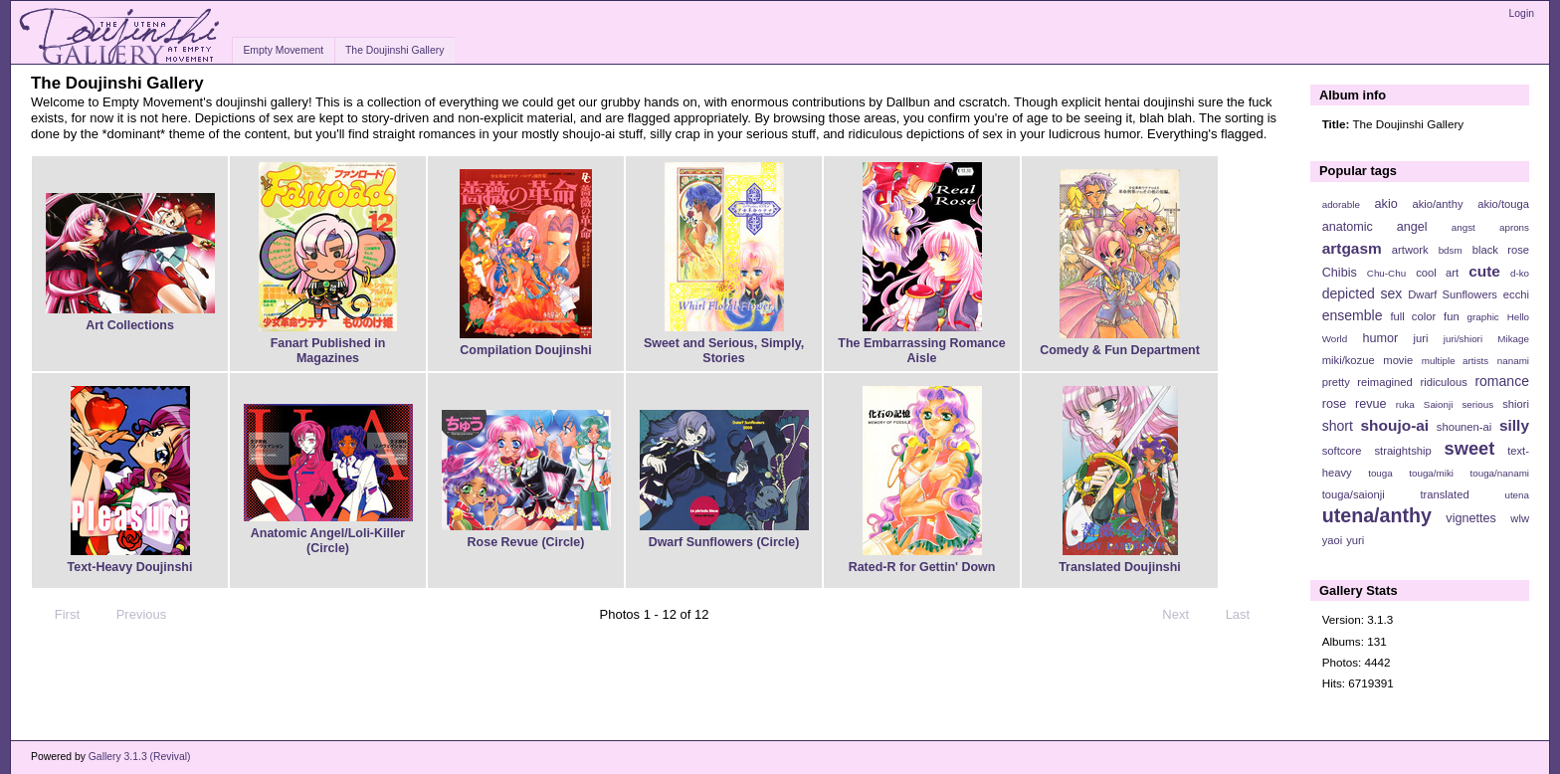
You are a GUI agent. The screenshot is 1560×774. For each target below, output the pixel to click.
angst (1463, 227)
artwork (1410, 250)
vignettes (1471, 518)
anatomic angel (1375, 227)
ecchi (1516, 294)
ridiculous (1443, 382)
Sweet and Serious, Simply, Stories (724, 350)
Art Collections (130, 325)
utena (1516, 494)
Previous (132, 615)
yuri (1355, 540)
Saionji (1438, 404)
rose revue (1354, 404)
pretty (1336, 382)
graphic (1483, 316)
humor (1380, 338)
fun (1452, 316)
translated (1444, 494)
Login (1521, 13)
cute (1484, 271)
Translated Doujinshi (1120, 567)
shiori (1515, 404)
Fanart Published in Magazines (328, 350)
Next (1184, 615)
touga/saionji (1353, 494)
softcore (1342, 451)
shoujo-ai (1395, 425)
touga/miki (1431, 473)
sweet (1470, 448)
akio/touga (1503, 204)
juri (1421, 338)
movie (1398, 360)
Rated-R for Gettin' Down (922, 567)
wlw (1519, 518)
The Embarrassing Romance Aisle (921, 350)
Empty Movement (283, 50)
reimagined (1385, 382)
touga (1380, 473)
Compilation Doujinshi (525, 350)
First (58, 615)
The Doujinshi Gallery (394, 50)
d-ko (1519, 273)
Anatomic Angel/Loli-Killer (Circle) (328, 540)
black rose (1500, 250)
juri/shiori (1463, 338)
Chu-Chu (1386, 273)
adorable (1341, 204)
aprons (1514, 227)
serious (1477, 404)
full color (1413, 316)
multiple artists (1455, 360)
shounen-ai (1464, 427)
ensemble (1352, 315)
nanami (1513, 360)
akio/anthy (1437, 204)
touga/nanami (1499, 473)
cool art (1437, 273)
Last (1247, 615)
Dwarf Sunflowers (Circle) (724, 542)
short (1337, 426)
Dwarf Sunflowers (1452, 294)
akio (1386, 204)
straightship (1402, 451)
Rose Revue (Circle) (526, 542)
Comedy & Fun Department (1120, 350)
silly (1514, 425)
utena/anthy (1377, 515)
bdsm (1450, 250)
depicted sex (1362, 293)
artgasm (1352, 248)
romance (1501, 381)
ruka (1405, 404)
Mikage (1513, 338)
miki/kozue (1348, 360)
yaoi (1332, 540)
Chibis (1339, 273)
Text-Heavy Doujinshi (130, 567)
